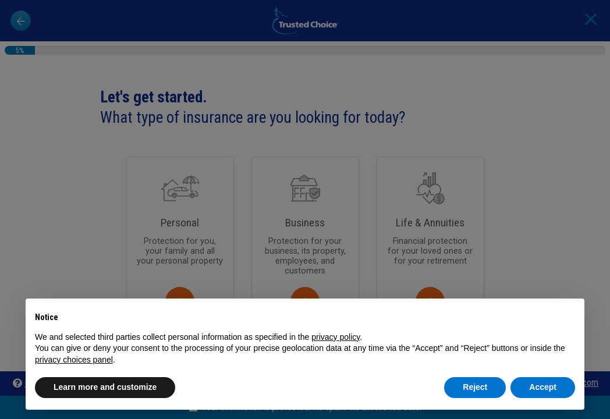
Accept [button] (542, 387)
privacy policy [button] (335, 337)
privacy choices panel (74, 359)
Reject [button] (475, 387)
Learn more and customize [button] (105, 387)
